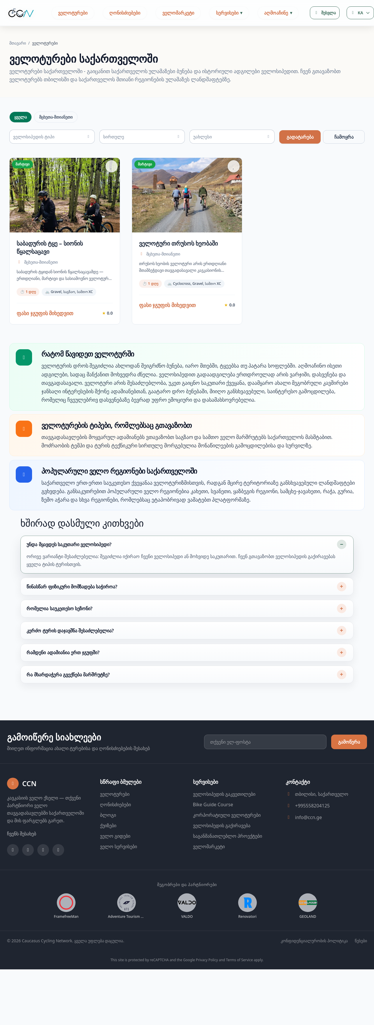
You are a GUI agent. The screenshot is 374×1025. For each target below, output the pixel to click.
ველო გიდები (115, 857)
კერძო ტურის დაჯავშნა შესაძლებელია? (70, 652)
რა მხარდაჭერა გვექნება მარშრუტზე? (68, 696)
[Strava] (58, 871)
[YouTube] (43, 871)
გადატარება (300, 137)
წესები (361, 962)
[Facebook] (13, 871)
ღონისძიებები (124, 13)
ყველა (20, 117)
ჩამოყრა (344, 137)
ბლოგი (108, 836)
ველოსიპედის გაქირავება (221, 847)
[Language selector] (360, 12)
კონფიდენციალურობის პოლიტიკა (314, 962)
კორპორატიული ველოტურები (227, 836)
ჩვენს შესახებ (21, 855)
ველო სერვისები (118, 868)
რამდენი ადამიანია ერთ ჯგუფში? (63, 674)
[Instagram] (28, 871)
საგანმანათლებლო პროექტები (227, 857)
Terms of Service (239, 981)
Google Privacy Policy (200, 981)
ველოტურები (72, 13)
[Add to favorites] (111, 166)
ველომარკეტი (178, 13)
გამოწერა (349, 763)
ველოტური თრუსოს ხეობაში (178, 243)
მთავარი (18, 43)
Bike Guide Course (213, 826)
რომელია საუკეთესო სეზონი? (59, 630)
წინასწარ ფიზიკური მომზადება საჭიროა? (72, 608)
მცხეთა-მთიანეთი (56, 117)
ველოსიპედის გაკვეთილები (224, 815)
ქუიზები (108, 847)
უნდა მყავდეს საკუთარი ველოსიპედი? (69, 566)
